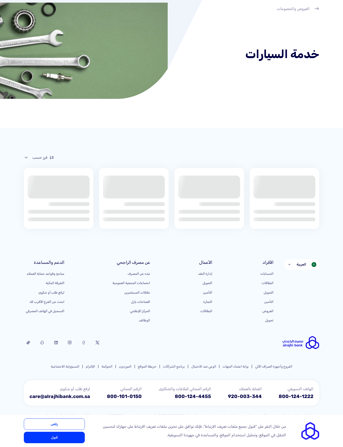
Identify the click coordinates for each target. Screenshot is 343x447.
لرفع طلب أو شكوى (51, 292)
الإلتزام (90, 366)
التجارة (207, 302)
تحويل (269, 320)
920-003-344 (245, 396)
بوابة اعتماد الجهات (235, 366)
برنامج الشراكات (174, 366)
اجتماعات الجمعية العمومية (131, 283)
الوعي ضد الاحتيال (203, 366)
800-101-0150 (124, 396)
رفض (54, 424)
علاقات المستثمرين (137, 292)
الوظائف (144, 320)
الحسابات (266, 274)
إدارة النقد (205, 274)
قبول (54, 437)
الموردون (125, 366)
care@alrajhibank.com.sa (60, 396)
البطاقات (267, 283)
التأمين (268, 302)
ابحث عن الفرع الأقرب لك (47, 302)
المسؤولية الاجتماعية (65, 366)
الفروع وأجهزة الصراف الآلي (273, 366)
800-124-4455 (193, 396)
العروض (267, 311)
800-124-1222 (296, 396)
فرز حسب (39, 157)
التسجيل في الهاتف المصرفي (45, 311)
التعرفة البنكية (55, 283)
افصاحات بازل (140, 302)
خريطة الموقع (147, 366)
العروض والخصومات (298, 9)
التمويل (268, 292)
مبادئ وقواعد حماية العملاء (45, 274)
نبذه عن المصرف (139, 274)
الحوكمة (106, 366)
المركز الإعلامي (140, 311)
